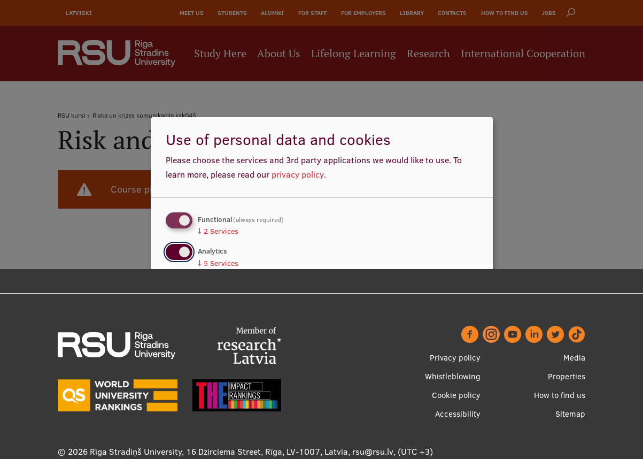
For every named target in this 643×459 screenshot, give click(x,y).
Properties (566, 376)
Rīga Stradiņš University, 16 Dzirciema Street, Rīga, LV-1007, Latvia (219, 451)
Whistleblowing (453, 376)
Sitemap (570, 413)
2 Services (218, 231)
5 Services (218, 263)
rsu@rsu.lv (372, 451)
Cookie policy (456, 395)
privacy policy (298, 174)
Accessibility (458, 413)
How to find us (559, 395)
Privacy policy (455, 357)
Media (574, 357)
